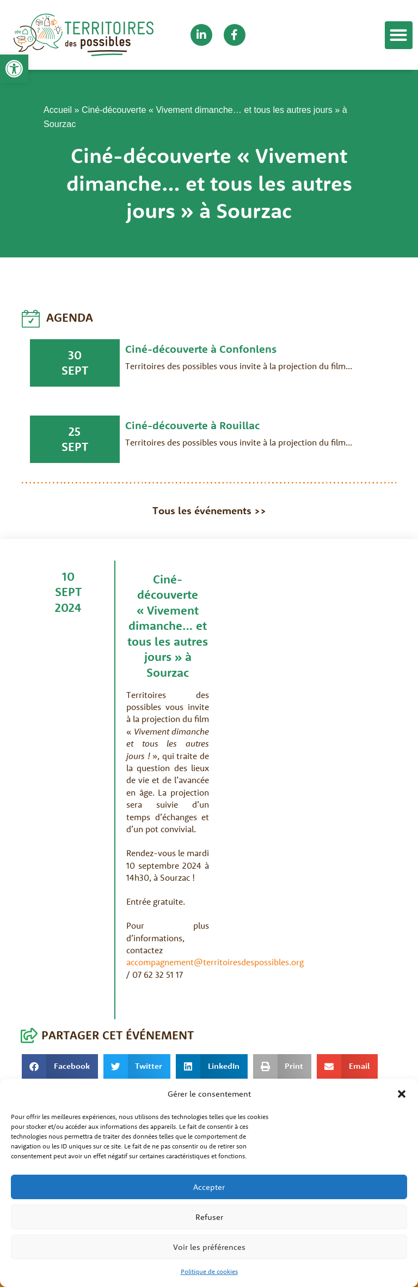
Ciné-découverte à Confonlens (200, 349)
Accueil (58, 110)
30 (75, 355)
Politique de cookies (209, 1271)
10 (68, 576)
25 (75, 431)
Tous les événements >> (209, 510)
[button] (14, 69)
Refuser (209, 1217)
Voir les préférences (209, 1247)
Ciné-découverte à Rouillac (192, 425)
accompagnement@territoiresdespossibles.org (215, 962)
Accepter (209, 1187)
